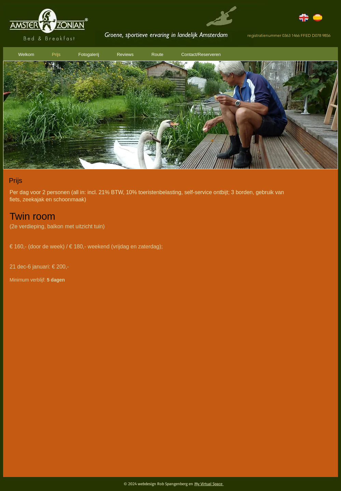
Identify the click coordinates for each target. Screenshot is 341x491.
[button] (170, 115)
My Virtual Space (209, 483)
